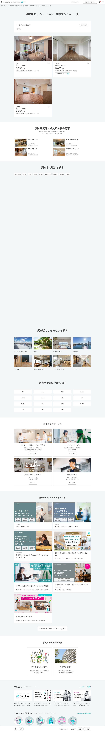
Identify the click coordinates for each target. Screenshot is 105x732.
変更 (80, 729)
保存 (87, 729)
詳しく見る (33, 453)
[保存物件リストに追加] (48, 63)
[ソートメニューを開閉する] (15, 729)
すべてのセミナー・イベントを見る (52, 629)
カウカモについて (75, 2)
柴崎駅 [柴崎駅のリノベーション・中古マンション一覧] (30, 174)
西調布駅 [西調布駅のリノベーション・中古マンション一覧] (62, 174)
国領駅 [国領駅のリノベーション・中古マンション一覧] (24, 174)
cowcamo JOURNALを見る (84, 713)
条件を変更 (84, 25)
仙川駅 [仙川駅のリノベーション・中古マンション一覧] (35, 174)
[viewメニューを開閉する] (21, 729)
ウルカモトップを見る (85, 687)
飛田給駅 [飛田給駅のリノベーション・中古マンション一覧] (55, 174)
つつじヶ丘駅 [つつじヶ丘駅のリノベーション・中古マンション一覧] (48, 174)
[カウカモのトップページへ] (12, 2)
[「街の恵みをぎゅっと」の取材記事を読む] (62, 73)
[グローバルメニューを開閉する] (103, 2)
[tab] (33, 59)
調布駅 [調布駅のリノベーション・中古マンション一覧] (40, 174)
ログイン (89, 2)
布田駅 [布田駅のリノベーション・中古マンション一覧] (67, 174)
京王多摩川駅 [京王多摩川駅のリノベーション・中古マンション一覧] (18, 174)
